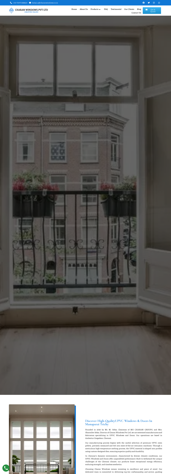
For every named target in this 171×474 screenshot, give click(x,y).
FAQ (94, 10)
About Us (72, 10)
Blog (127, 10)
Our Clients (117, 10)
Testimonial (104, 10)
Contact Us (136, 10)
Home (63, 10)
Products (84, 10)
